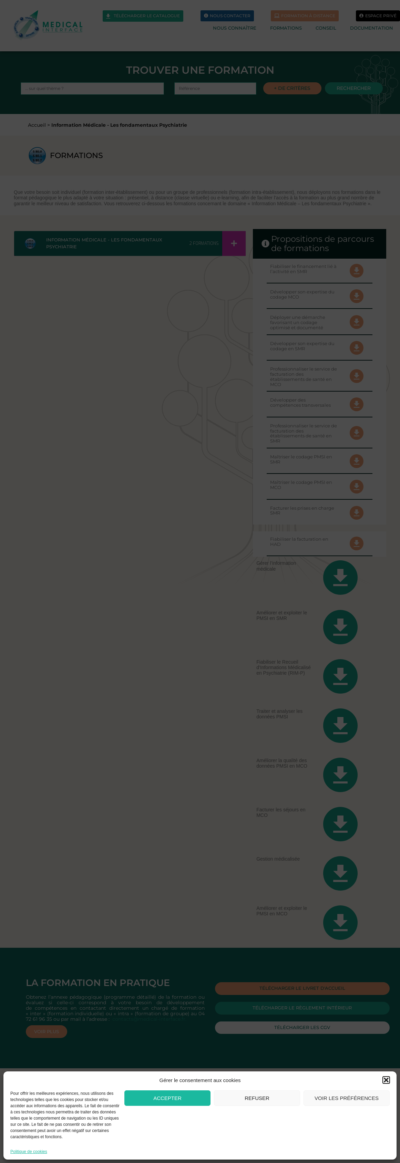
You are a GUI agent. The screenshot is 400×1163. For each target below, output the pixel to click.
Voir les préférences (347, 1098)
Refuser (257, 1098)
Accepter (167, 1098)
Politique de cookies (28, 1151)
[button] (386, 1080)
